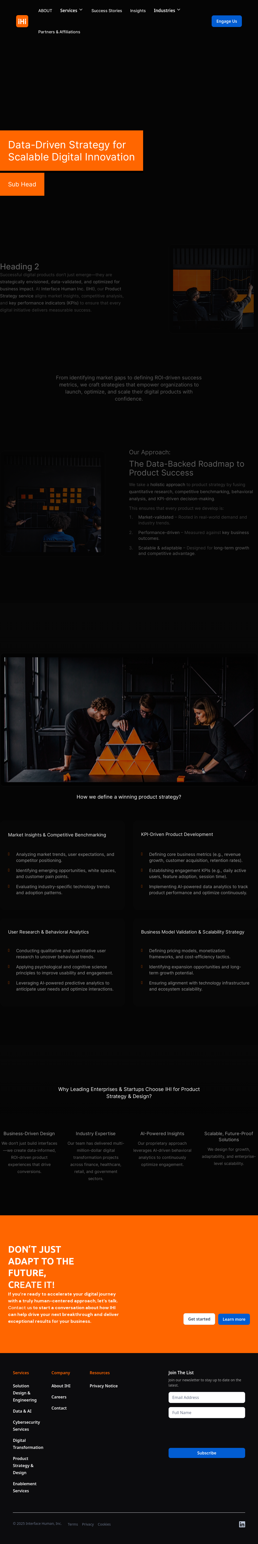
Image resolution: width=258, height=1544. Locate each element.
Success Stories (106, 10)
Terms (73, 1524)
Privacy (88, 1524)
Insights (138, 10)
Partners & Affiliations (59, 32)
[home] (22, 21)
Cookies (104, 1524)
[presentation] (207, 1432)
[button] (71, 10)
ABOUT (45, 10)
